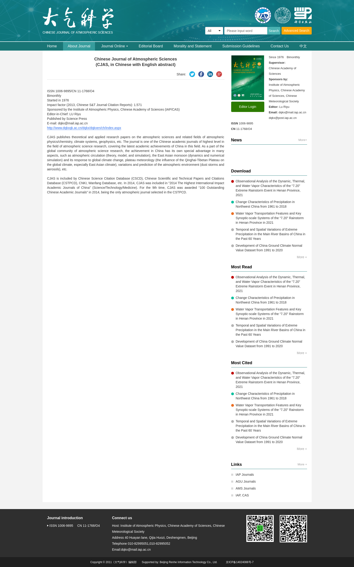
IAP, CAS (240, 495)
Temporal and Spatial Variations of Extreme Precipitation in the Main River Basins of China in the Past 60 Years (268, 234)
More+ (302, 140)
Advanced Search (296, 30)
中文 (303, 46)
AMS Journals (243, 488)
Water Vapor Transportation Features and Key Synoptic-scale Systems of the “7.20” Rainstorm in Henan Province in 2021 (267, 218)
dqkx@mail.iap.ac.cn (292, 112)
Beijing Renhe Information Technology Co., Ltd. (188, 562)
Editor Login (247, 107)
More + (302, 257)
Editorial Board (151, 46)
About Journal (79, 46)
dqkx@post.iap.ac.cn (283, 118)
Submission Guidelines (241, 46)
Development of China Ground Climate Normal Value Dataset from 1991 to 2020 (266, 248)
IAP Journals (242, 474)
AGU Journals (243, 481)
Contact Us (280, 46)
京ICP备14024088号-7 (239, 562)
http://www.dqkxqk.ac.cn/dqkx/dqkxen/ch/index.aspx (84, 128)
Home (52, 46)
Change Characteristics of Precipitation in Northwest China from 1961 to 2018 (263, 204)
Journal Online (114, 46)
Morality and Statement (193, 46)
